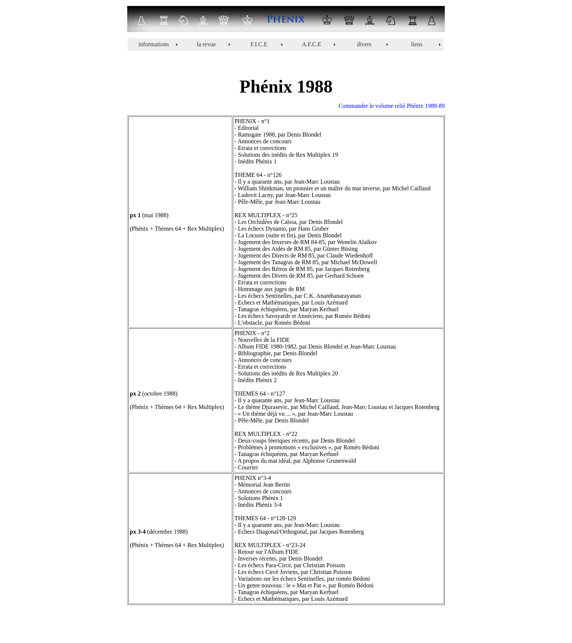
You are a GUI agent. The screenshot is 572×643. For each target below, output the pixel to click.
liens (416, 44)
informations (153, 44)
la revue (206, 44)
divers (364, 44)
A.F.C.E (311, 44)
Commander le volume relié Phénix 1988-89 (391, 106)
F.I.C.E (258, 44)
